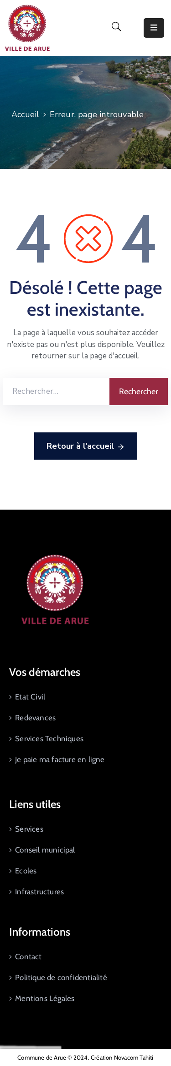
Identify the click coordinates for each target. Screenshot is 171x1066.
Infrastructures (39, 891)
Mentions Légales (44, 998)
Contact (28, 956)
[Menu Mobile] (154, 28)
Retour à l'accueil (86, 446)
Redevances (35, 717)
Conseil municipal (45, 849)
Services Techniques (49, 738)
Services (29, 828)
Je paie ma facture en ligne (59, 759)
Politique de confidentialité (61, 977)
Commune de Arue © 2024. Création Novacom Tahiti (85, 1057)
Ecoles (25, 870)
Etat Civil (30, 696)
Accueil (25, 114)
